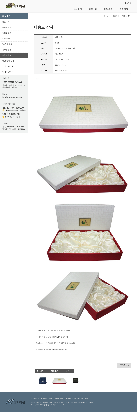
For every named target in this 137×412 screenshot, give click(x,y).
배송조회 (128, 3)
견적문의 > (124, 365)
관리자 (91, 402)
